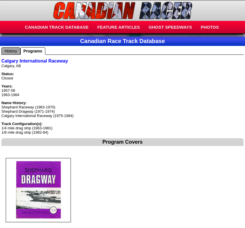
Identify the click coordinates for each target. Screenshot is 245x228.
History (11, 51)
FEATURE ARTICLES (118, 27)
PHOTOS (210, 27)
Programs (33, 51)
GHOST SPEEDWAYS (170, 27)
